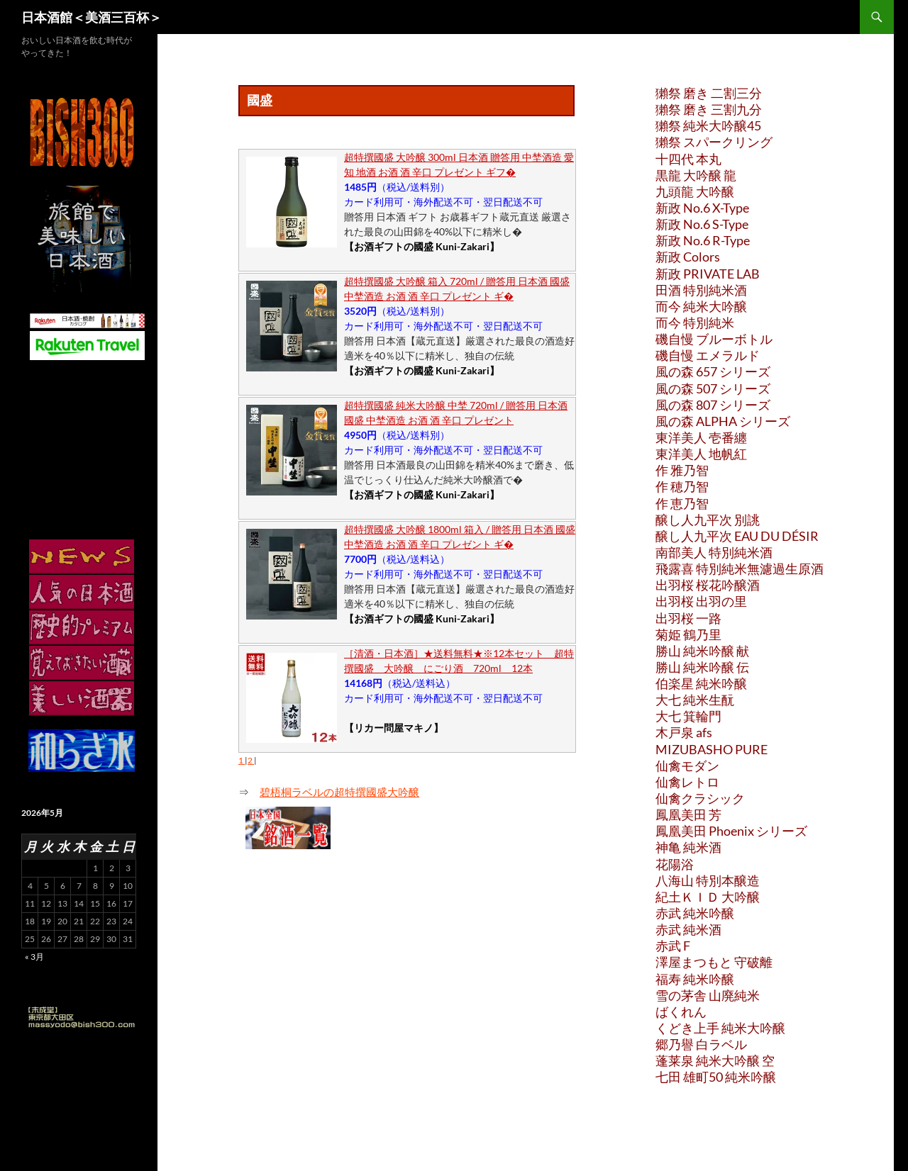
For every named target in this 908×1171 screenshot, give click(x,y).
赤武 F (672, 945)
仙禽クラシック (700, 798)
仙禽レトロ (687, 782)
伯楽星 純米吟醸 (701, 683)
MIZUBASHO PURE (711, 749)
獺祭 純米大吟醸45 (708, 125)
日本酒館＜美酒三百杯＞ (91, 17)
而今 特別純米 (694, 322)
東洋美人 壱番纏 (701, 437)
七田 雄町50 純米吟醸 (715, 1077)
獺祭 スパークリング (714, 142)
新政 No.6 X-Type (702, 207)
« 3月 (34, 956)
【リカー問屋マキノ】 (393, 728)
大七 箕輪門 (688, 716)
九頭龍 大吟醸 (694, 191)
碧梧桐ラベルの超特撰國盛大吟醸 (339, 791)
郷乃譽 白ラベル (701, 1044)
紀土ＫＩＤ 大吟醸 (707, 896)
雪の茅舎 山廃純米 (707, 995)
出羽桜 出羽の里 (701, 601)
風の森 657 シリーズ (712, 371)
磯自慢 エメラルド (707, 355)
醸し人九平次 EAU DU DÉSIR (737, 536)
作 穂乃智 (682, 486)
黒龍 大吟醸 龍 (695, 175)
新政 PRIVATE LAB (707, 273)
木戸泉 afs (683, 732)
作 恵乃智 (682, 503)
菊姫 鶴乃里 (688, 634)
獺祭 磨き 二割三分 (708, 93)
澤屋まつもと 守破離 (714, 962)
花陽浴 (674, 864)
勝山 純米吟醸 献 (702, 651)
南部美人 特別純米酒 (714, 552)
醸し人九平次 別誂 (707, 519)
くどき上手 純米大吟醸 (720, 1028)
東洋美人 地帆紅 (701, 453)
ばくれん (681, 1011)
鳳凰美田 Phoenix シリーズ (731, 831)
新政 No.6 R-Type (702, 240)
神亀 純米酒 (688, 847)
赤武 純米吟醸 (694, 913)
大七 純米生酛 (694, 699)
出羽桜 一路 (688, 618)
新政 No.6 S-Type (701, 224)
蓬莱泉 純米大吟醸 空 (715, 1060)
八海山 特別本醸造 (707, 880)
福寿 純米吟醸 (694, 979)
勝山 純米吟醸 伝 (702, 667)
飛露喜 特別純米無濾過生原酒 (739, 568)
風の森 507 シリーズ (712, 388)
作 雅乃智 (682, 470)
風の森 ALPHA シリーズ (722, 421)
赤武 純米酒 (688, 929)
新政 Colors (687, 256)
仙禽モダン (687, 765)
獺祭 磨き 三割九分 (708, 109)
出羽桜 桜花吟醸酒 (707, 585)
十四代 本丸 (688, 159)
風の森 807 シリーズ (712, 405)
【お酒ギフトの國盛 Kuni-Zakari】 (421, 246)
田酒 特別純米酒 (701, 290)
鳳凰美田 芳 (688, 814)
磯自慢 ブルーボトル (714, 339)
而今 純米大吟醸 (701, 306)
